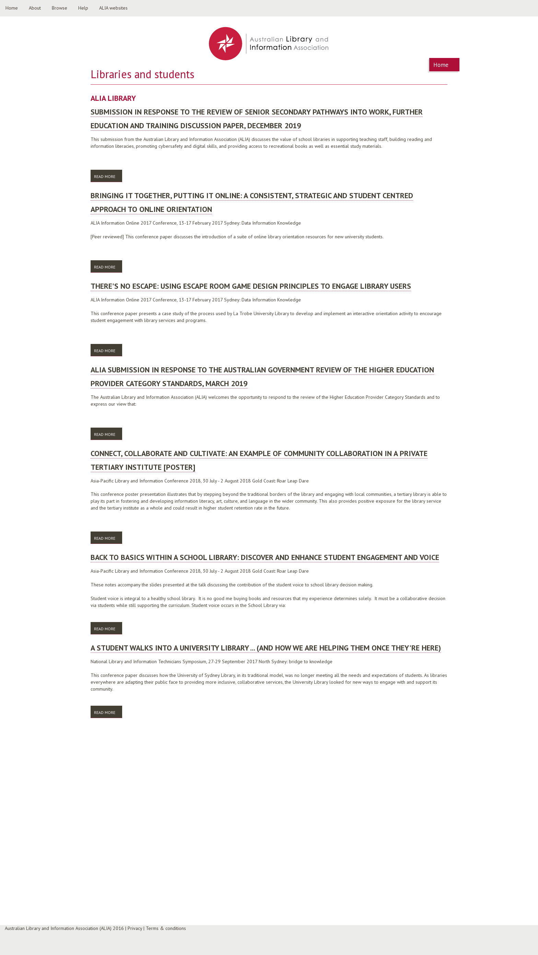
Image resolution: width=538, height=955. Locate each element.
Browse (59, 8)
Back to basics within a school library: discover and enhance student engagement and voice (265, 557)
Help (83, 8)
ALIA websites (113, 8)
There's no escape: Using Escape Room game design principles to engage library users (251, 286)
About (35, 8)
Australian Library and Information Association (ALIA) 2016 (64, 928)
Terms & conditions (166, 928)
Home (11, 8)
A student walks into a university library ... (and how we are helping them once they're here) (266, 648)
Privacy (135, 928)
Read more (108, 176)
